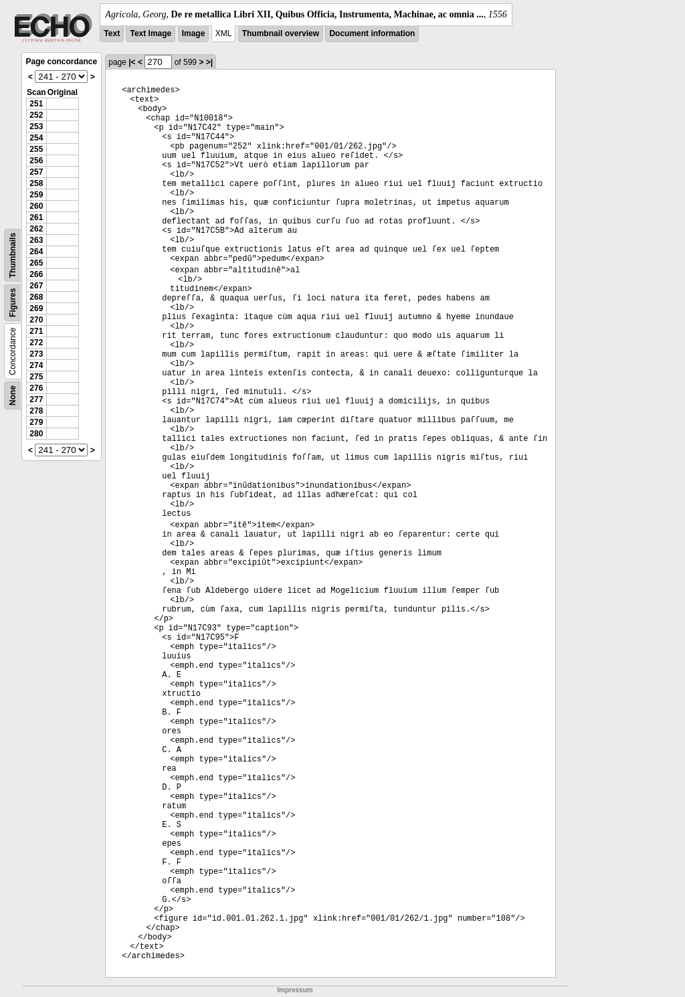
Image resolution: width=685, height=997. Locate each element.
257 (36, 172)
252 (36, 115)
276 (36, 388)
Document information (372, 33)
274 (36, 365)
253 (36, 126)
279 (36, 422)
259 (36, 194)
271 (36, 331)
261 (36, 217)
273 (36, 354)
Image (193, 33)
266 (36, 274)
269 (36, 308)
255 (36, 149)
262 (36, 229)
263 (36, 240)
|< (131, 62)
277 (36, 399)
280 (36, 433)
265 (36, 263)
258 (36, 183)
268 (36, 297)
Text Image (150, 33)
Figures (12, 302)
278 (36, 411)
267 (36, 285)
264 (36, 251)
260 (36, 206)
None (12, 395)
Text (112, 33)
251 (36, 103)
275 (36, 376)
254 (36, 138)
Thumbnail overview (280, 33)
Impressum (294, 990)
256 (36, 160)
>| (209, 62)
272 (36, 342)
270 (36, 320)
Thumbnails (12, 255)
